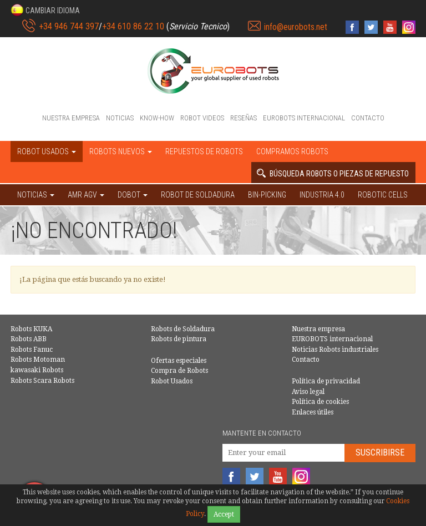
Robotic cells (383, 194)
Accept (224, 514)
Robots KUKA (31, 329)
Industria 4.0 (322, 194)
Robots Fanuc (32, 349)
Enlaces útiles (312, 412)
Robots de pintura (178, 339)
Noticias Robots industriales (335, 349)
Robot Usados (171, 381)
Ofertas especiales (178, 361)
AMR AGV (86, 194)
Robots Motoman (38, 359)
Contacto (367, 118)
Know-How (157, 118)
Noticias (120, 118)
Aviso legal (308, 392)
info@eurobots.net (295, 27)
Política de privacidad (326, 381)
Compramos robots (292, 151)
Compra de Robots (179, 371)
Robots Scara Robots (42, 381)
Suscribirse (380, 452)
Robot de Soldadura (198, 194)
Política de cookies (320, 402)
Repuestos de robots (204, 151)
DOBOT (133, 194)
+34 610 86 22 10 (133, 26)
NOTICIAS (35, 194)
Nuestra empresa (71, 118)
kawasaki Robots (37, 370)
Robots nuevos (120, 151)
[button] (45, 10)
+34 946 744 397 (69, 26)
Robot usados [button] (46, 151)
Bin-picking (267, 194)
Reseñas (243, 118)
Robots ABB (29, 339)
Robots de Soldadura (183, 329)
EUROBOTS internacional (304, 118)
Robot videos (202, 118)
